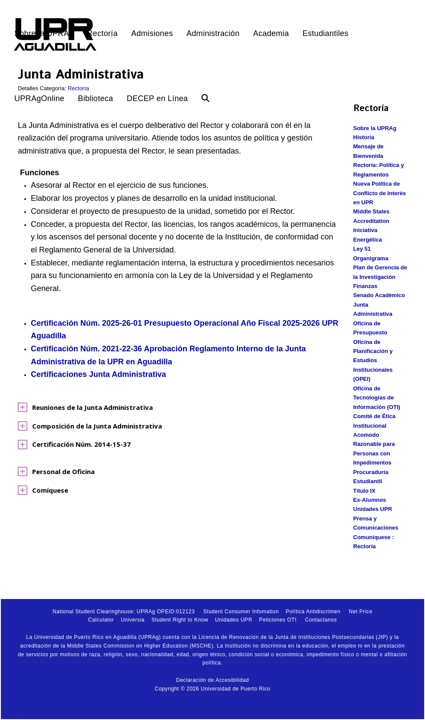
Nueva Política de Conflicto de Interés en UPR (379, 193)
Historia (363, 137)
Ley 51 (362, 248)
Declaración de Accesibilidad (212, 680)
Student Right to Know (180, 620)
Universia (133, 620)
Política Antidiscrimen (313, 612)
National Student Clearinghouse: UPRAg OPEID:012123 (124, 612)
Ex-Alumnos (369, 500)
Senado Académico (379, 295)
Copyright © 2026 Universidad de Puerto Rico (212, 689)
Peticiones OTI (278, 620)
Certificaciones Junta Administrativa (98, 374)
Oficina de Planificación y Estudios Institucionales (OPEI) (373, 361)
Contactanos (321, 620)
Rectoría (78, 88)
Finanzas (365, 286)
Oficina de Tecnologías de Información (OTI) (376, 397)
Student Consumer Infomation (241, 612)
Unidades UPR (372, 509)
